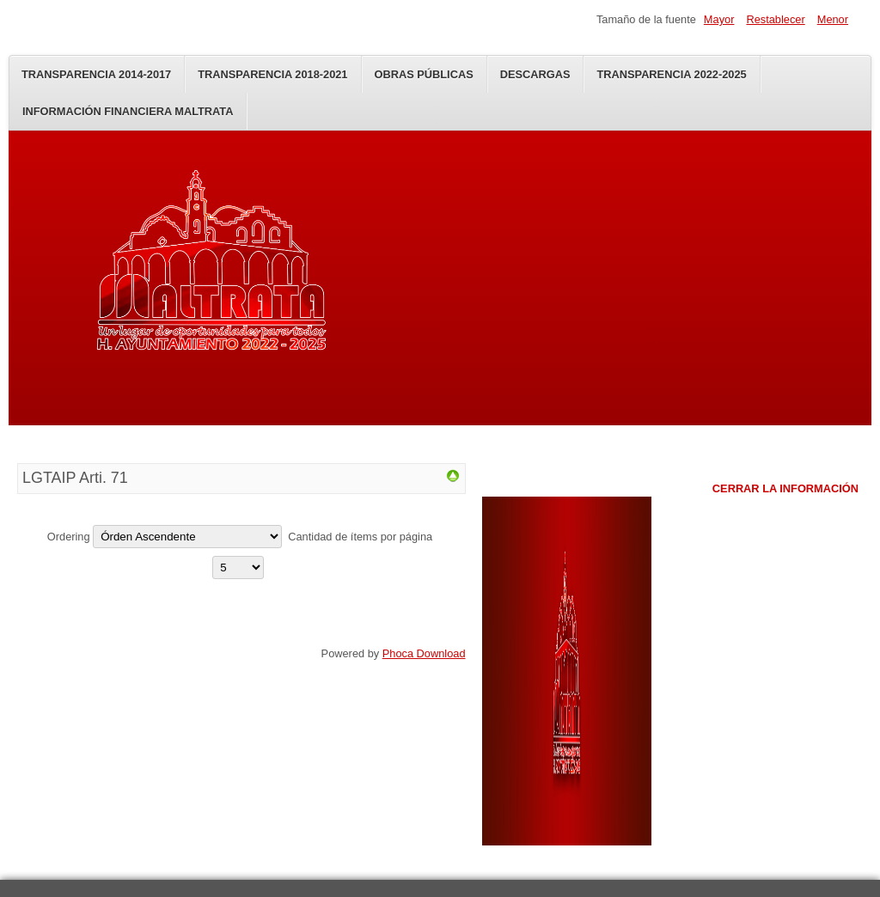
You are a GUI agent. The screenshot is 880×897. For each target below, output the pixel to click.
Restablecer (775, 19)
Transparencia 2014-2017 (96, 74)
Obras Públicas (424, 74)
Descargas (535, 74)
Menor (832, 19)
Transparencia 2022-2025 (671, 74)
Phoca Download (424, 653)
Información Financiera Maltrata (127, 111)
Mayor (719, 19)
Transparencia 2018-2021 (272, 74)
